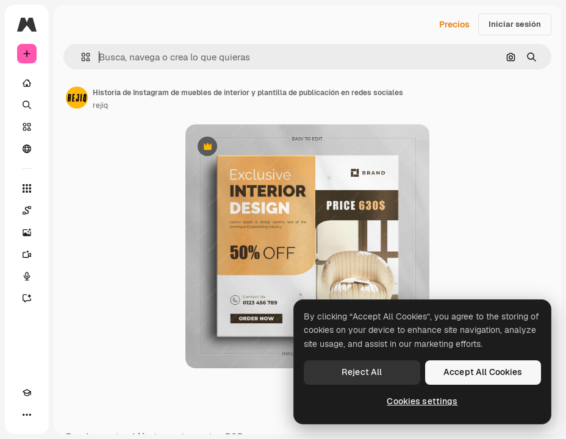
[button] (81, 57)
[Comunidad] (27, 149)
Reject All (362, 371)
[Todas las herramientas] (27, 188)
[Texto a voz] (27, 276)
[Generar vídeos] (27, 254)
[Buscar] (27, 105)
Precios (454, 24)
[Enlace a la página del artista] (77, 98)
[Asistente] (27, 298)
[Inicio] (27, 83)
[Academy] (27, 392)
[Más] (27, 414)
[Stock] (27, 127)
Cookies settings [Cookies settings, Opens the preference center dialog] (422, 401)
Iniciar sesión (515, 24)
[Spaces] (27, 210)
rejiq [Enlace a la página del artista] (100, 105)
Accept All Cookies (483, 371)
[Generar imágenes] (27, 232)
